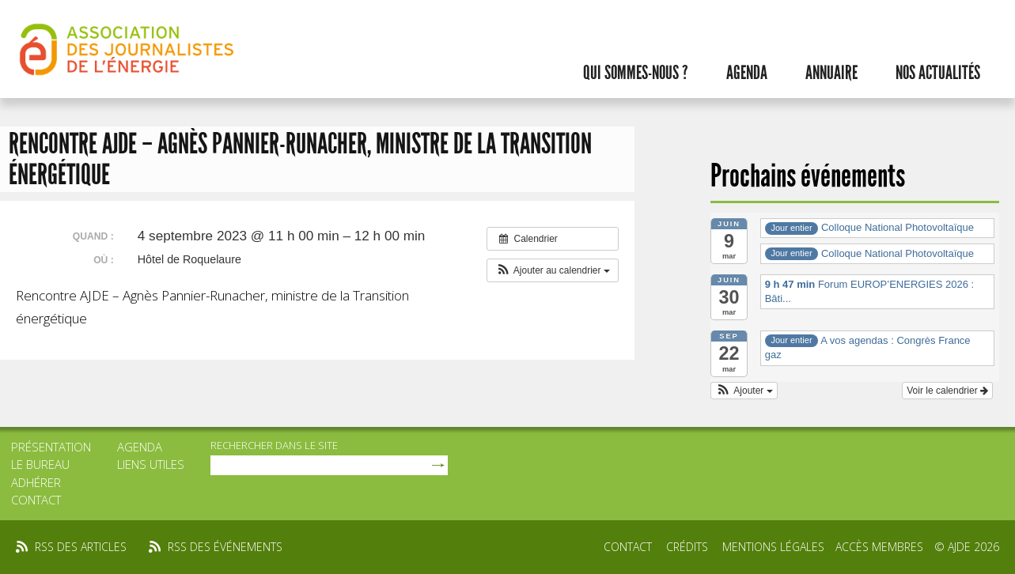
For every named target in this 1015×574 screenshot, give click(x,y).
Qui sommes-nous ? (635, 73)
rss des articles (81, 546)
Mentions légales (773, 546)
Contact (36, 500)
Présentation (51, 447)
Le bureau (40, 464)
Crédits (687, 546)
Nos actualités (938, 73)
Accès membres (879, 546)
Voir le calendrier (947, 390)
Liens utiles (150, 464)
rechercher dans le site (274, 445)
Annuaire (831, 73)
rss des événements (225, 546)
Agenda (746, 73)
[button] (552, 270)
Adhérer (36, 482)
